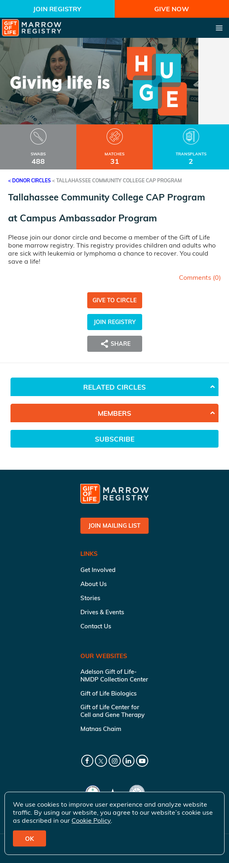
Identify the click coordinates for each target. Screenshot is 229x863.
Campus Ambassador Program (88, 218)
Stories (90, 598)
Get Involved (98, 570)
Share (115, 343)
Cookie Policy (91, 820)
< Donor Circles (29, 181)
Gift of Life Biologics (108, 693)
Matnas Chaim (100, 729)
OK (29, 838)
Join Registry (57, 9)
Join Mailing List (114, 525)
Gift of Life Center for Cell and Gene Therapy (112, 710)
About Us (93, 584)
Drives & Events (102, 612)
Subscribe (114, 439)
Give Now (171, 9)
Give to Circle (114, 300)
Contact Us (95, 626)
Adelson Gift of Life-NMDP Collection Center (114, 675)
